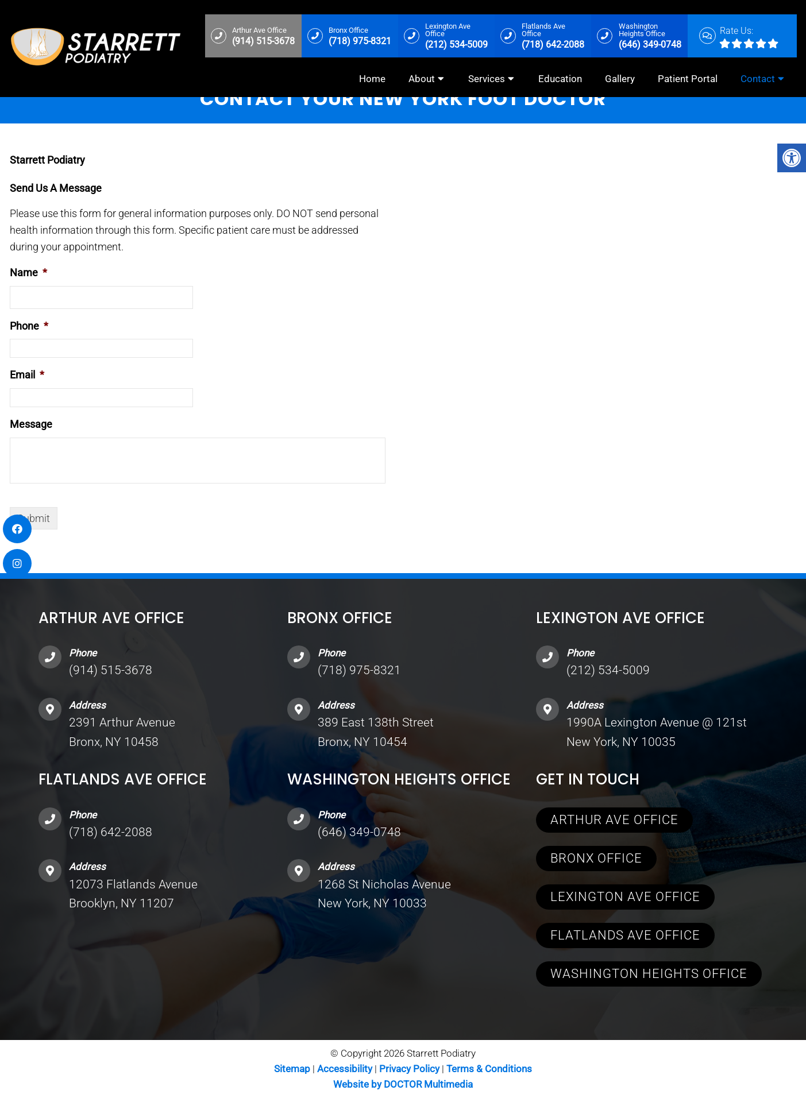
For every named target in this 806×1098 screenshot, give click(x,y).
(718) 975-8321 (359, 670)
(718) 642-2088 (110, 832)
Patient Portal (688, 78)
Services (486, 78)
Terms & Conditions (489, 1068)
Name (28, 272)
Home (372, 78)
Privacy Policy (410, 1068)
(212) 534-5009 (608, 670)
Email (27, 375)
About (421, 78)
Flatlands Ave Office (625, 935)
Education (560, 78)
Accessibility (344, 1068)
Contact (758, 78)
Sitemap (292, 1068)
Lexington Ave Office (625, 897)
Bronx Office (596, 858)
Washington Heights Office (648, 973)
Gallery (620, 78)
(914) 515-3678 (110, 670)
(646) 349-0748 (359, 832)
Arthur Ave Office (614, 820)
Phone (29, 326)
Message (31, 424)
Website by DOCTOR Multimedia (403, 1084)
